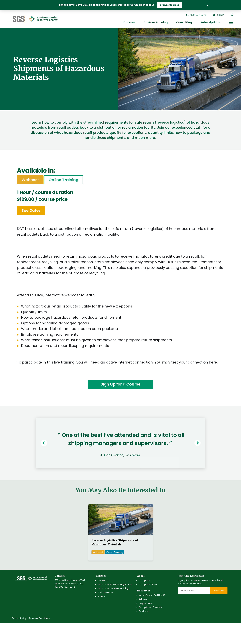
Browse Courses (169, 4)
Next (198, 443)
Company (144, 580)
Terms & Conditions (39, 618)
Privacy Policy (19, 618)
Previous (45, 443)
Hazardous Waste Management (115, 584)
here (213, 362)
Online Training (63, 180)
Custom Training (156, 22)
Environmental (105, 592)
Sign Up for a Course (120, 384)
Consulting (184, 22)
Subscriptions (210, 22)
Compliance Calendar (151, 607)
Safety (101, 596)
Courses (129, 22)
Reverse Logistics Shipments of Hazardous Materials (114, 542)
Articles (143, 599)
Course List (103, 580)
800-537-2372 (67, 586)
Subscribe (218, 590)
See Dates (31, 210)
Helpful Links (145, 603)
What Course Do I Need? (152, 595)
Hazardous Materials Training (113, 588)
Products (143, 611)
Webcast (98, 552)
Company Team (148, 584)
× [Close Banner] (207, 5)
